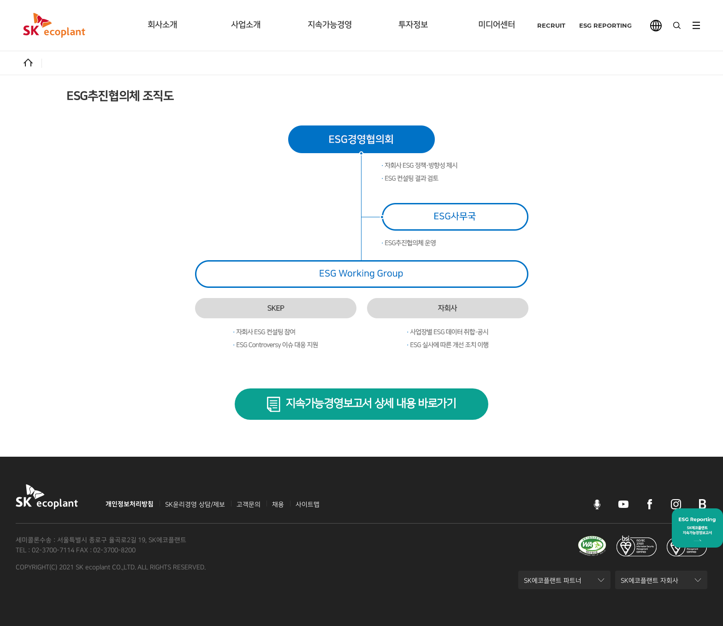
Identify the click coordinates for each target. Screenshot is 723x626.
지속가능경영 (330, 25)
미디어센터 (496, 25)
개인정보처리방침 (130, 504)
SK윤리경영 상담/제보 (195, 504)
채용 (278, 504)
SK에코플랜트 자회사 (649, 583)
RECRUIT (543, 25)
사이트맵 (308, 504)
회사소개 (162, 25)
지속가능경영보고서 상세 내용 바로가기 (370, 404)
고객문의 (249, 504)
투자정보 (413, 25)
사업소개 (246, 25)
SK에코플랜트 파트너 (552, 583)
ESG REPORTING (597, 25)
